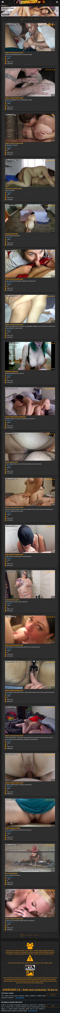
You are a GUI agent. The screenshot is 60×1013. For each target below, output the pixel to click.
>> (38, 19)
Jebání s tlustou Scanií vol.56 (14, 98)
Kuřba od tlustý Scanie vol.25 (14, 279)
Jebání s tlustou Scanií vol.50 (14, 324)
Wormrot (9, 56)
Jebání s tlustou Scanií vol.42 (14, 918)
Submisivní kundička (11, 371)
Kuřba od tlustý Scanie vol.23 (14, 554)
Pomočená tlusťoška (11, 233)
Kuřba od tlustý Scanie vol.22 (14, 645)
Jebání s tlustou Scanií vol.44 (14, 782)
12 (35, 19)
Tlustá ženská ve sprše (12, 599)
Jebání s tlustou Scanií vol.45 (14, 735)
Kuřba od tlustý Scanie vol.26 (14, 52)
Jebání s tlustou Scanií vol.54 (14, 143)
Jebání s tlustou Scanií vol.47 (14, 690)
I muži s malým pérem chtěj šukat (15, 416)
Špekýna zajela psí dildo (12, 828)
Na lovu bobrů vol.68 (11, 462)
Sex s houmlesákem (11, 873)
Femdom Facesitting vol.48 (13, 188)
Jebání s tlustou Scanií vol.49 (14, 507)
